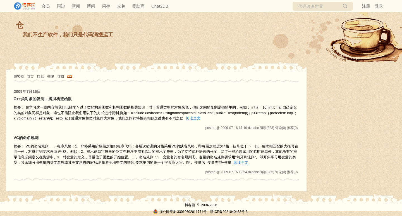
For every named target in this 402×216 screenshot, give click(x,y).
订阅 (60, 77)
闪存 (106, 6)
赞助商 (138, 6)
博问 (91, 6)
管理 (50, 77)
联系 (40, 77)
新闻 (76, 6)
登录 (379, 6)
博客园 (19, 77)
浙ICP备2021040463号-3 (228, 212)
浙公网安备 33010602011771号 (180, 212)
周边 (61, 6)
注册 (366, 6)
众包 (121, 6)
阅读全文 (193, 118)
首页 (30, 77)
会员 (46, 6)
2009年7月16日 (27, 91)
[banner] (22, 6)
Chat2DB (159, 6)
